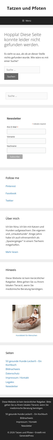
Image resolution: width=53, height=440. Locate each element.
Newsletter (12, 386)
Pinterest (11, 186)
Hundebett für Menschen (26, 335)
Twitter (9, 200)
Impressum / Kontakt (17, 377)
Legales (10, 382)
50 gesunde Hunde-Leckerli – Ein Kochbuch (26, 414)
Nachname (12, 146)
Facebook (11, 193)
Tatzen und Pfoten (26, 8)
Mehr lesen (12, 252)
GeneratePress (27, 435)
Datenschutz (12, 373)
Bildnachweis (13, 369)
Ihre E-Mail (12, 127)
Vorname (11, 137)
